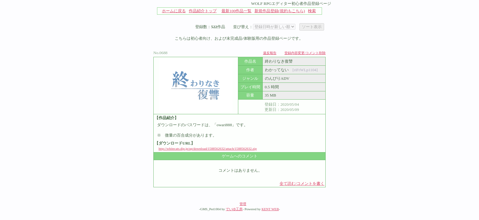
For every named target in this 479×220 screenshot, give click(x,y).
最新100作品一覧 (236, 11)
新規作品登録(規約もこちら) (279, 11)
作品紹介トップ (203, 11)
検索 (312, 11)
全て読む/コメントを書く (302, 183)
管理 (243, 204)
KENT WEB (270, 209)
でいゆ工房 (234, 209)
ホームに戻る (174, 11)
